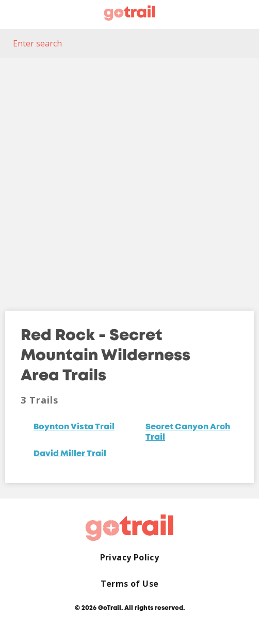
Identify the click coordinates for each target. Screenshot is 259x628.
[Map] (129, 176)
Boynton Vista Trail (74, 427)
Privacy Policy (129, 557)
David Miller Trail (70, 454)
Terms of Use (130, 583)
